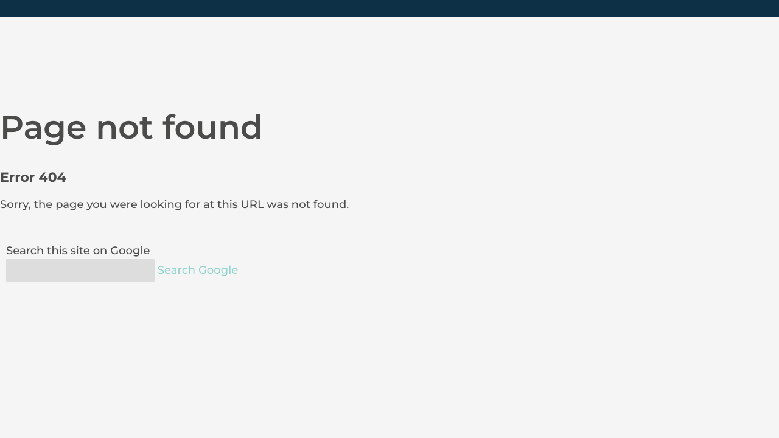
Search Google (198, 270)
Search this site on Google (78, 250)
